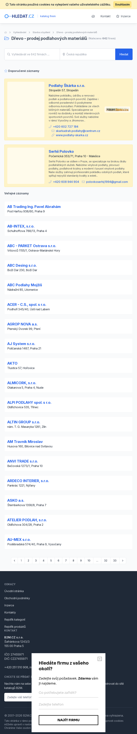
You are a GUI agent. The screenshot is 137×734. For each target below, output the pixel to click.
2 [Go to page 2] (28, 560)
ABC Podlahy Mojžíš (24, 285)
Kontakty (10, 612)
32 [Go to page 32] (105, 560)
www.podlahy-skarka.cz (72, 135)
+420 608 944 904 (66, 182)
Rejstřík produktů (15, 626)
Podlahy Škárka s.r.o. (67, 85)
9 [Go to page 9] (81, 560)
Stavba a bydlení (41, 32)
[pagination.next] (122, 560)
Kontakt (105, 16)
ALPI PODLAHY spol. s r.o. (29, 402)
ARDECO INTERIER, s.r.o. (28, 481)
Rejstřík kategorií (14, 619)
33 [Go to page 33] (114, 560)
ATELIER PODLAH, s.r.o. (27, 520)
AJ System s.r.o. (21, 344)
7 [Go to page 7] (66, 560)
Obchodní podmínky (17, 598)
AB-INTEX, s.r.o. (20, 226)
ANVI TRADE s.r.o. (22, 461)
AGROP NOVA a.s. (22, 324)
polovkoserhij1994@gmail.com (107, 182)
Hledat (124, 54)
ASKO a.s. (15, 500)
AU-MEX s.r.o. (19, 539)
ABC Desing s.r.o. (22, 265)
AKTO (12, 363)
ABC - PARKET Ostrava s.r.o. (31, 246)
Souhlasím (122, 4)
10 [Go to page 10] (89, 560)
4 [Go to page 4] (43, 560)
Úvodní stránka (14, 591)
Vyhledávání (19, 32)
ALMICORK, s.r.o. (21, 383)
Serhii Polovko (61, 151)
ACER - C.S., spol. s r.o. (26, 304)
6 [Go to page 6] (58, 560)
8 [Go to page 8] (73, 560)
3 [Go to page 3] (36, 560)
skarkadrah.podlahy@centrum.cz (78, 131)
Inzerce (123, 16)
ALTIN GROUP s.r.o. (23, 422)
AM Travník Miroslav (25, 442)
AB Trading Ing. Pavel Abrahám (34, 207)
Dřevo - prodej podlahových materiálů (77, 32)
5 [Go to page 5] (51, 560)
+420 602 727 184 (65, 126)
